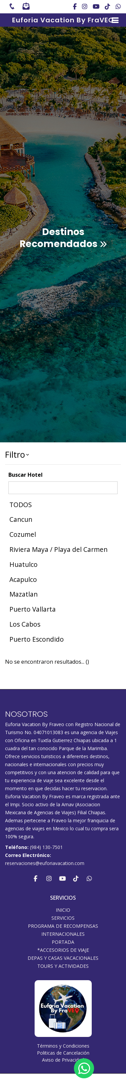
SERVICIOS (63, 918)
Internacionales (63, 934)
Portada (63, 942)
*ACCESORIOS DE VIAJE (63, 950)
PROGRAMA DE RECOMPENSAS (63, 926)
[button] (63, 454)
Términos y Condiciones (63, 1046)
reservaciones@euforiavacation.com (44, 863)
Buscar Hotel (25, 474)
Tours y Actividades (63, 966)
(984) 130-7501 (46, 847)
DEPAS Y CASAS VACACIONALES (63, 958)
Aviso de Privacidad (63, 1060)
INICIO (63, 910)
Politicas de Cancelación (63, 1053)
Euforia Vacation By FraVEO (63, 20)
